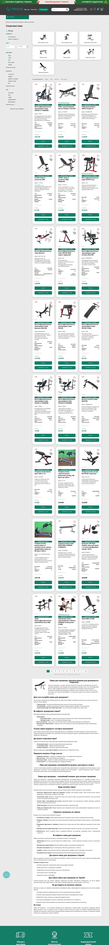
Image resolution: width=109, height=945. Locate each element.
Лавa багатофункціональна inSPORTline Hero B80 (43, 620)
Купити (43, 141)
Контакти (34, 9)
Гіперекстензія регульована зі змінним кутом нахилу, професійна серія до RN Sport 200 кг (43, 547)
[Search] (60, 9)
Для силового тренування (18, 22)
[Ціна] (10, 46)
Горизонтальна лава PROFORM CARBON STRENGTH (66, 545)
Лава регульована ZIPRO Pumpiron (88, 108)
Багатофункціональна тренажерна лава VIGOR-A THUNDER (43, 401)
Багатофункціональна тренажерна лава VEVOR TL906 (90, 326)
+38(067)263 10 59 (80, 10)
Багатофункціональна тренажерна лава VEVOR (66, 326)
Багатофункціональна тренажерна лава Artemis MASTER (90, 253)
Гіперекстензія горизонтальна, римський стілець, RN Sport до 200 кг (66, 474)
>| (85, 671)
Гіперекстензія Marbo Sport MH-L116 (43, 473)
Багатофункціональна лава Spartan (43, 252)
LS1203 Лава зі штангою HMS (40, 179)
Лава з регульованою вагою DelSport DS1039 (67, 108)
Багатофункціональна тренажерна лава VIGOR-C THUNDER (43, 108)
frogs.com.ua (56, 754)
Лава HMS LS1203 (88, 619)
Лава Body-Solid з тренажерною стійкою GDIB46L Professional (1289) (66, 621)
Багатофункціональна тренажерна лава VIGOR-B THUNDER (66, 401)
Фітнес (9, 22)
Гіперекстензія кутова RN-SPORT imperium (90, 473)
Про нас (27, 9)
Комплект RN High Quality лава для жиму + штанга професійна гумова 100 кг (90, 546)
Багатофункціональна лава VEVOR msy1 (90, 179)
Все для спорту (48, 741)
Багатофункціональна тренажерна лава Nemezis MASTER (43, 326)
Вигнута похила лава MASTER (89, 400)
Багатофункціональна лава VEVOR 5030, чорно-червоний (66, 253)
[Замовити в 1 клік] (43, 146)
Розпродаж (43, 9)
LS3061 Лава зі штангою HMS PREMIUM (63, 179)
